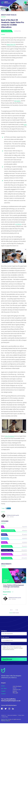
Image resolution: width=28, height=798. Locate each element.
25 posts (24, 543)
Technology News (6, 547)
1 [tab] (10, 613)
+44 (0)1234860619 (10, 699)
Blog (6, 8)
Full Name (4, 631)
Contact (3, 693)
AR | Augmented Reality (8, 531)
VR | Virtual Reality (6, 554)
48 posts (24, 531)
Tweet (3, 508)
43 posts (24, 539)
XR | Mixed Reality (6, 31)
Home (2, 8)
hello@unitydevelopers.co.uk (10, 700)
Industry (4, 535)
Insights (3, 691)
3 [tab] (17, 613)
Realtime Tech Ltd (5, 719)
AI (2, 527)
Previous (11, 610)
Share (8, 508)
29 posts (24, 527)
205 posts (24, 550)
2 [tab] (14, 613)
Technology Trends (7, 551)
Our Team (4, 688)
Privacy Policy (21, 715)
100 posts (24, 558)
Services (4, 543)
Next (16, 610)
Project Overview (6, 644)
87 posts (24, 535)
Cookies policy (5, 716)
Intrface (7, 720)
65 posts (24, 547)
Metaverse (4, 539)
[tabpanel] (14, 588)
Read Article (7, 592)
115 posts (24, 554)
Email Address (5, 638)
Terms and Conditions (12, 715)
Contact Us (3, 715)
